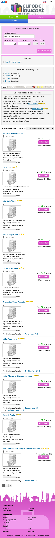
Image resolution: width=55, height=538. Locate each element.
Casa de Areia (9, 415)
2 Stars (7, 73)
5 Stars (7, 81)
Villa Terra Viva (10, 339)
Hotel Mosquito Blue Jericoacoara (17, 376)
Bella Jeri (7, 167)
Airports (41, 17)
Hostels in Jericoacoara (13, 62)
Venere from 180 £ (32, 481)
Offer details (43, 142)
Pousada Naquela (10, 268)
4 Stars (7, 78)
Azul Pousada (33, 104)
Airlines (14, 21)
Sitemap (5, 517)
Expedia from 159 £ (32, 408)
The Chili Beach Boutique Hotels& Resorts (21, 449)
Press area (31, 508)
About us (6, 508)
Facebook (6, 529)
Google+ (6, 531)
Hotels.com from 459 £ (15, 410)
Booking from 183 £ (32, 371)
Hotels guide (32, 517)
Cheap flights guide (9, 520)
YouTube (31, 531)
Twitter (30, 529)
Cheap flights (14, 17)
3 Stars (7, 76)
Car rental (6, 522)
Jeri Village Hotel (10, 234)
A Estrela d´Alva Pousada (14, 302)
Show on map (9, 136)
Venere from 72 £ (31, 334)
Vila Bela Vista (37, 109)
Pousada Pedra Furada (13, 133)
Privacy (30, 511)
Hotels (30, 520)
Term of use (7, 511)
